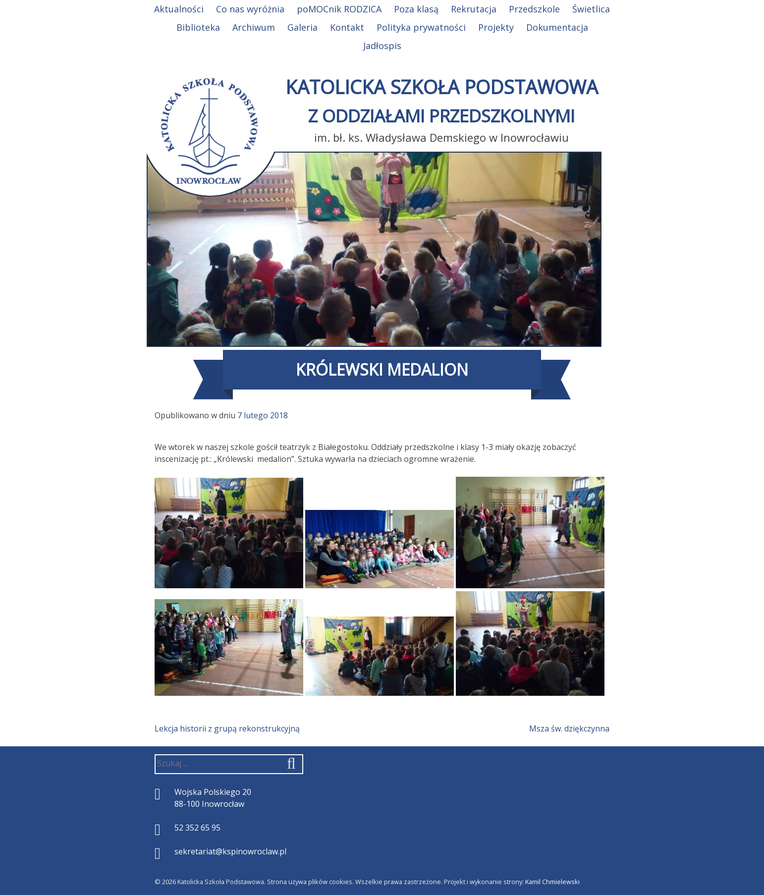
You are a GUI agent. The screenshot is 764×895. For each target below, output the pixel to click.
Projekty (496, 27)
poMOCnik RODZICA (339, 9)
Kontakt (347, 27)
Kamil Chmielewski (552, 881)
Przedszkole (534, 9)
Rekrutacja (473, 9)
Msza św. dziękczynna (569, 728)
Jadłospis (382, 46)
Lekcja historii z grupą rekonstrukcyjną (227, 728)
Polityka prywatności (421, 27)
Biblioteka (198, 27)
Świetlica (591, 9)
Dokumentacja (557, 27)
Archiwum (253, 27)
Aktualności (179, 9)
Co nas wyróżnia (250, 9)
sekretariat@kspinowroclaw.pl (230, 851)
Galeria (302, 27)
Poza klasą (416, 9)
